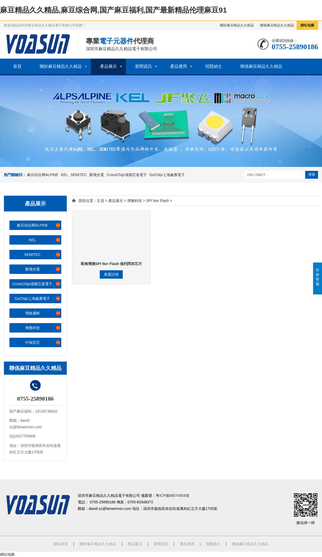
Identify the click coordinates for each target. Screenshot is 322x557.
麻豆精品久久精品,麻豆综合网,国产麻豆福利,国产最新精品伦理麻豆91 (113, 10)
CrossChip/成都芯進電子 (127, 175)
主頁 (100, 201)
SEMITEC (78, 175)
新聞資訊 (143, 66)
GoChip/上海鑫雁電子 (167, 175)
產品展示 (108, 66)
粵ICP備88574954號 (172, 495)
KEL (64, 175)
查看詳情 (111, 274)
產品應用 (178, 66)
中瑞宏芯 (43, 342)
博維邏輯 (43, 313)
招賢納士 (213, 66)
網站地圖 (307, 25)
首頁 (17, 66)
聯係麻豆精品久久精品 (277, 25)
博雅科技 (43, 327)
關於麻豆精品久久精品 (237, 25)
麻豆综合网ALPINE (42, 175)
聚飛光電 (96, 175)
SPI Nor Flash (157, 201)
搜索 (311, 174)
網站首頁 (60, 544)
